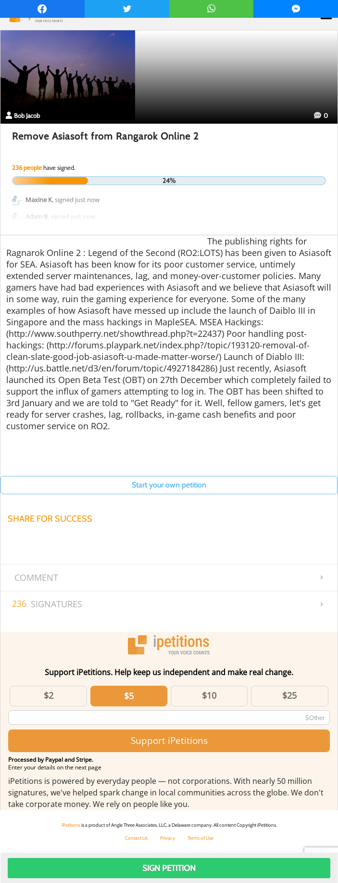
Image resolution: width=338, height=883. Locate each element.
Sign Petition (169, 868)
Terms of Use (200, 838)
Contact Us (136, 838)
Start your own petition (169, 484)
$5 (129, 696)
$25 (289, 695)
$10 (209, 695)
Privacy (167, 838)
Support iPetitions (169, 740)
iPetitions (71, 825)
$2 (48, 695)
